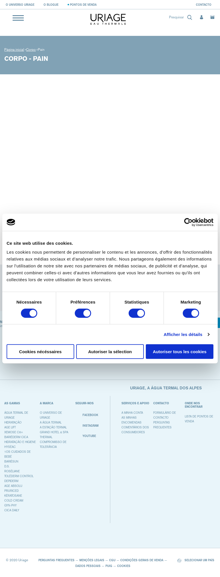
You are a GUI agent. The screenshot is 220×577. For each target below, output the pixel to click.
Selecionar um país (195, 560)
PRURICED (11, 490)
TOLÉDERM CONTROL (19, 476)
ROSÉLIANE (12, 471)
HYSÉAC (10, 446)
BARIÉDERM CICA (16, 437)
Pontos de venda (83, 4)
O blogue (51, 4)
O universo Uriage (20, 4)
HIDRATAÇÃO (12, 422)
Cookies (123, 566)
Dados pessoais (88, 566)
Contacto (203, 4)
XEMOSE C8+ (13, 432)
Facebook (86, 415)
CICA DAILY (11, 510)
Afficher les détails (183, 334)
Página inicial (14, 50)
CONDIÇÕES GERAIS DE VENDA (141, 560)
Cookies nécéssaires (40, 351)
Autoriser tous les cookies (180, 351)
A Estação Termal (53, 427)
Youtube (85, 436)
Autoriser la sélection (110, 351)
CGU (112, 560)
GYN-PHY (10, 505)
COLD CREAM (13, 500)
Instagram (87, 426)
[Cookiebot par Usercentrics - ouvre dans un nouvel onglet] (188, 222)
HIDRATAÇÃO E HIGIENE (20, 442)
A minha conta (132, 412)
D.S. (6, 466)
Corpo (31, 50)
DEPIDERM (11, 481)
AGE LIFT (10, 427)
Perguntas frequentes (56, 560)
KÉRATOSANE (13, 495)
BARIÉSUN (11, 461)
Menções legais (91, 560)
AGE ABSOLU (13, 485)
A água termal (51, 422)
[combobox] (179, 18)
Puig (108, 566)
